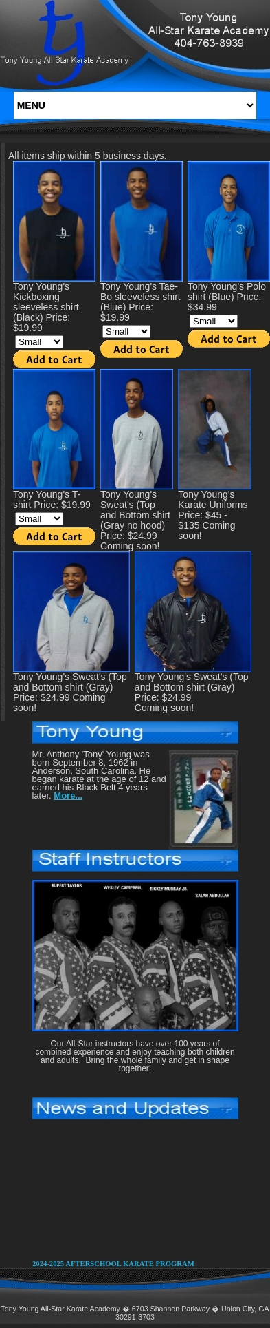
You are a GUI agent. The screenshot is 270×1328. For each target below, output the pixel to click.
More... (68, 795)
